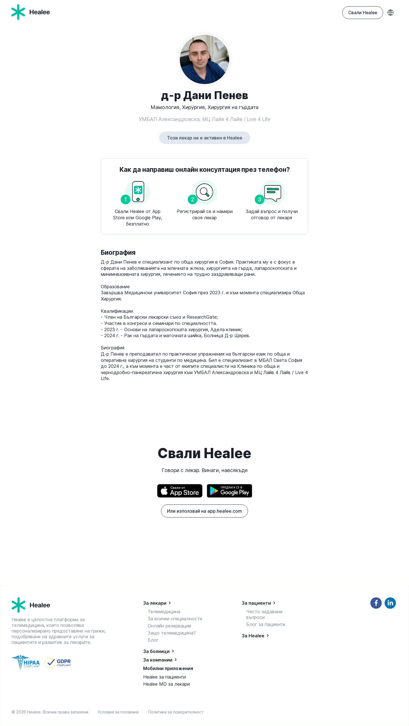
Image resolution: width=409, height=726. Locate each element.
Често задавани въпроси (264, 614)
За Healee (253, 636)
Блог (153, 640)
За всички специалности (175, 618)
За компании (157, 660)
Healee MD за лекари (166, 684)
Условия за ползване (119, 712)
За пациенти (256, 603)
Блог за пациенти (265, 624)
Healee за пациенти (164, 677)
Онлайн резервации (169, 626)
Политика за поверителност (176, 712)
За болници (156, 651)
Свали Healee (362, 12)
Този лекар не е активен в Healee (204, 138)
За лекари (154, 603)
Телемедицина (164, 611)
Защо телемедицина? (172, 633)
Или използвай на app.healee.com (204, 511)
